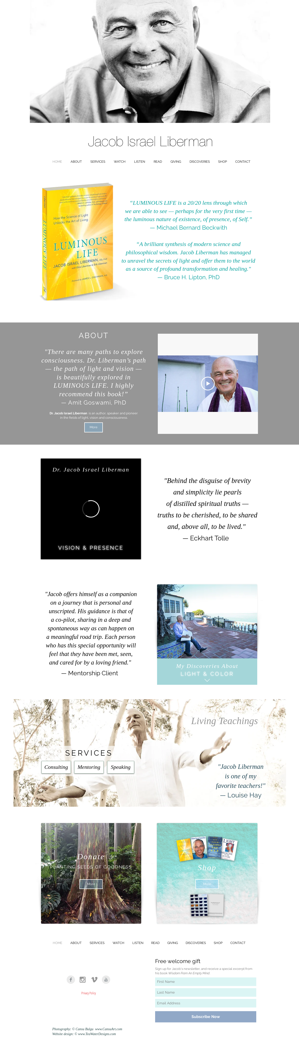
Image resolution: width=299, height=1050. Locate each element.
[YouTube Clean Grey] (106, 979)
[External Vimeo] (91, 509)
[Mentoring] (89, 767)
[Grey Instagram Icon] (82, 979)
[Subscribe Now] (205, 1016)
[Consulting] (56, 767)
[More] (93, 427)
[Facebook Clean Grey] (71, 979)
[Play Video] (208, 383)
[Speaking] (120, 767)
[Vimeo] (94, 979)
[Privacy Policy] (88, 993)
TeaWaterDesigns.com (100, 1034)
